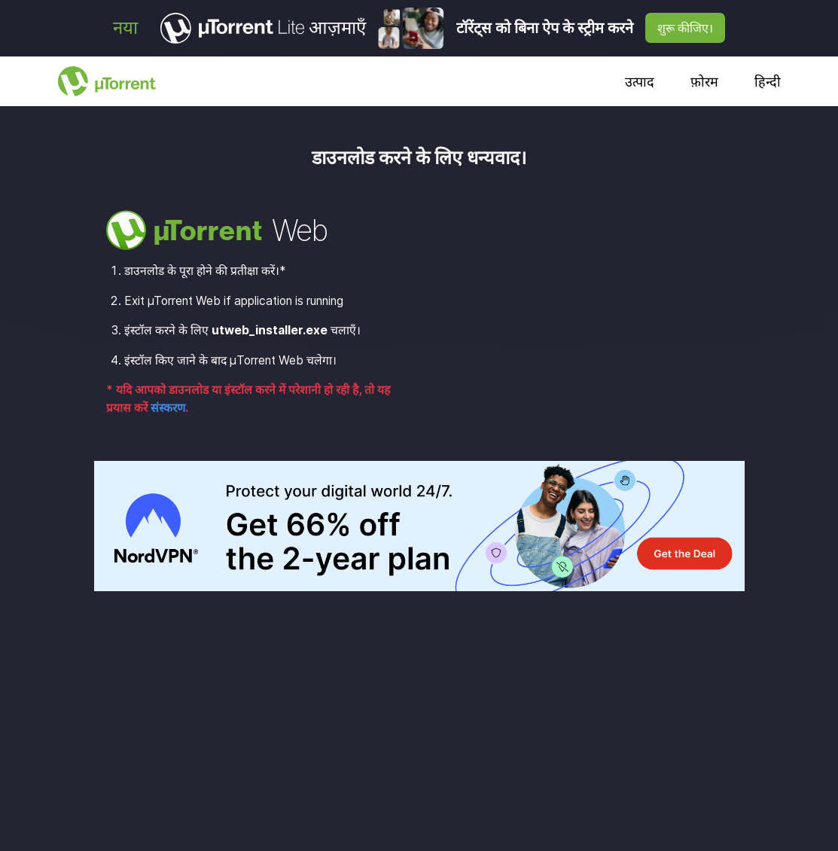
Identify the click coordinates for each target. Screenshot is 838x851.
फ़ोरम (704, 82)
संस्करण (168, 408)
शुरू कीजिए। (685, 27)
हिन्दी (767, 82)
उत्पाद (639, 82)
